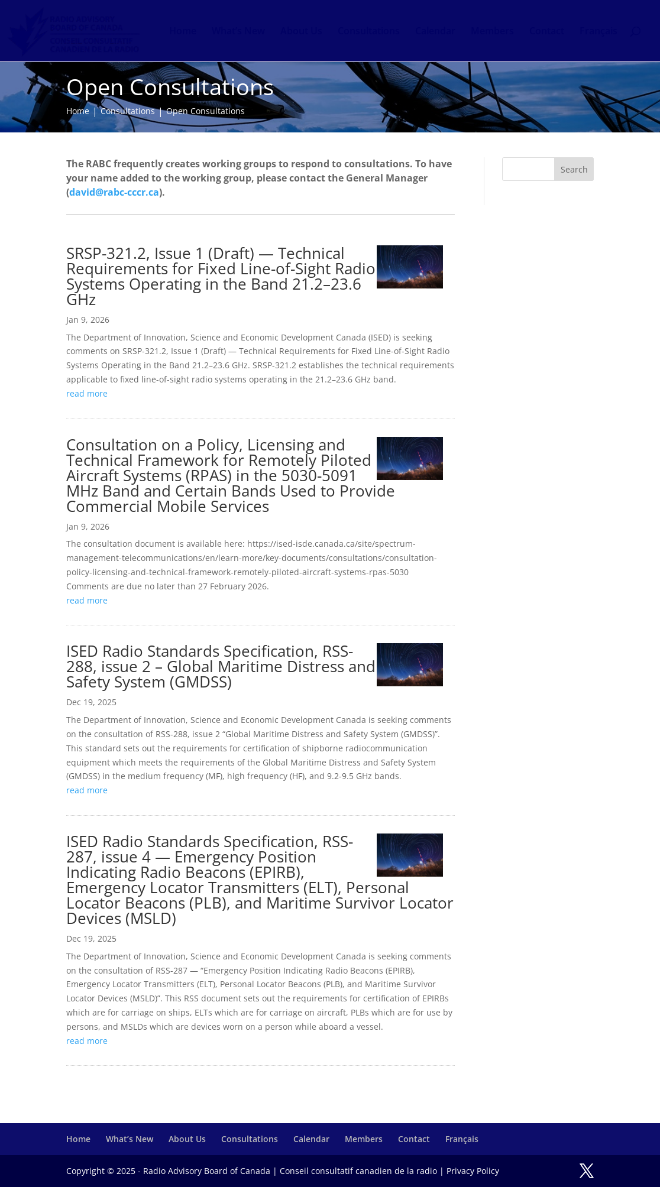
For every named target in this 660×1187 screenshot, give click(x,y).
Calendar (435, 32)
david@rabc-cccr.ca (114, 192)
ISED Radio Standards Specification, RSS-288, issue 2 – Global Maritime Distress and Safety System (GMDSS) (221, 666)
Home (182, 32)
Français (598, 32)
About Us (301, 32)
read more (87, 393)
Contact (546, 32)
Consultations (369, 32)
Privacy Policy (473, 1170)
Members (492, 32)
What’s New (238, 32)
